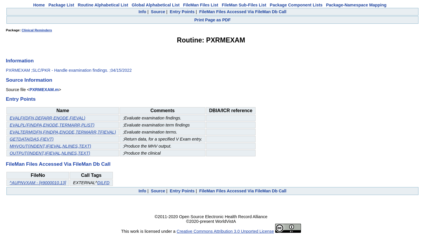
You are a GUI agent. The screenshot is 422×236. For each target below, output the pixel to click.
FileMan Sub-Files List (244, 5)
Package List (61, 5)
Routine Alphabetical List (103, 5)
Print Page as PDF (212, 20)
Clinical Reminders (37, 30)
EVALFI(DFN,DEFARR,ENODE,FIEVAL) (47, 118)
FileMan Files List (200, 5)
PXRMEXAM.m (44, 89)
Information (20, 61)
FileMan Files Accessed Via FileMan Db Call (243, 11)
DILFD (103, 182)
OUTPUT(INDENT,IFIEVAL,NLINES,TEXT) (50, 153)
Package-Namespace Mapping (356, 5)
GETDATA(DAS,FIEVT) (32, 139)
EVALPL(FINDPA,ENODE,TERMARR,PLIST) (52, 125)
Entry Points (182, 11)
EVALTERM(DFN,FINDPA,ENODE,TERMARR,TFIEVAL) (63, 132)
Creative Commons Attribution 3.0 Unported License (225, 231)
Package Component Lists (296, 5)
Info (142, 11)
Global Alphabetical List (155, 5)
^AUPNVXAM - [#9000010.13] (38, 182)
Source (158, 11)
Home (39, 5)
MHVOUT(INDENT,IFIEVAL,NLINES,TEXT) (50, 146)
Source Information (29, 80)
